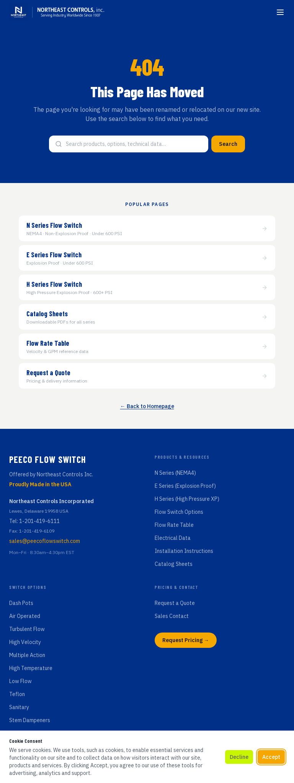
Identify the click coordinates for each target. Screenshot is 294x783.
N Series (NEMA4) (175, 472)
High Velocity (25, 642)
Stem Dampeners (29, 720)
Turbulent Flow (27, 629)
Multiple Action (27, 655)
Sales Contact (172, 616)
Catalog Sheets (174, 564)
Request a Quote (175, 603)
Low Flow (20, 681)
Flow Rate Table (174, 524)
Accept (271, 757)
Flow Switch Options (179, 511)
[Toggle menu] (280, 12)
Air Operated (24, 616)
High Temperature (30, 668)
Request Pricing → (185, 640)
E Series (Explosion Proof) (185, 485)
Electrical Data (173, 538)
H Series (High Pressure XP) (187, 498)
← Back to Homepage (147, 406)
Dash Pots (21, 603)
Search (228, 144)
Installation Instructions (184, 551)
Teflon (17, 694)
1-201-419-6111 (39, 521)
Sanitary (19, 707)
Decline (239, 757)
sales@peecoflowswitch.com (44, 541)
